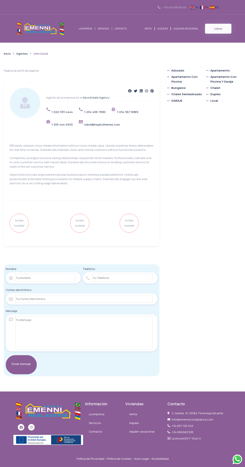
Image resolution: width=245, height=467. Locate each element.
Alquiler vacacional (186, 28)
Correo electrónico (19, 290)
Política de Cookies (119, 459)
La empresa (85, 28)
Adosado (177, 70)
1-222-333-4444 (62, 112)
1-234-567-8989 (127, 112)
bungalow (178, 88)
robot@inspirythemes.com (102, 125)
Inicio (7, 53)
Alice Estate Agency (96, 98)
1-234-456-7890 (94, 112)
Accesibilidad (161, 459)
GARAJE (176, 101)
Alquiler (162, 28)
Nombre (11, 269)
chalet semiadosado (186, 94)
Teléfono (89, 269)
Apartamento (220, 70)
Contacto (121, 28)
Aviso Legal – (143, 459)
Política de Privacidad (89, 459)
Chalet (215, 88)
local (214, 101)
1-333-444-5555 (62, 125)
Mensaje (11, 311)
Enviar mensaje (21, 364)
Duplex (215, 94)
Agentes (22, 53)
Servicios (103, 28)
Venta (147, 28)
